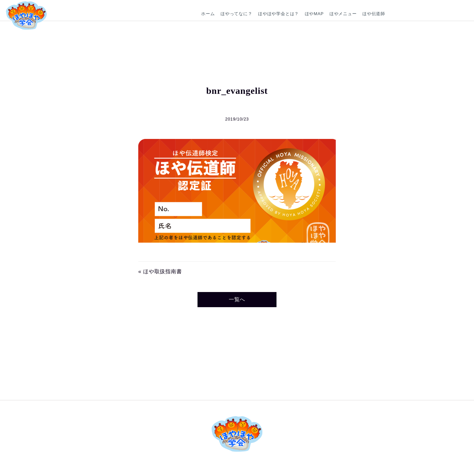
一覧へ (237, 299)
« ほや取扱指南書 (160, 271)
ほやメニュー (343, 13)
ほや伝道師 (373, 13)
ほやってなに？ (236, 13)
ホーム (208, 13)
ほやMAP (314, 13)
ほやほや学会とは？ (278, 13)
